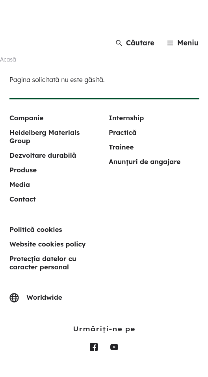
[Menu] (183, 43)
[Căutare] (135, 43)
